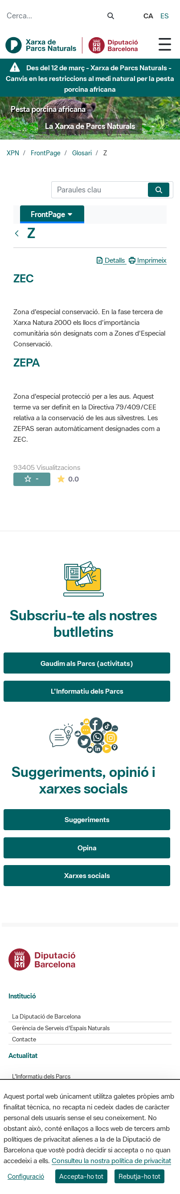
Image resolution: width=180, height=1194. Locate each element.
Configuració (26, 1176)
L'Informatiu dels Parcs (87, 691)
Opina (87, 847)
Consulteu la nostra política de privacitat (111, 1160)
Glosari (82, 153)
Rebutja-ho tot (139, 1176)
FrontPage (46, 153)
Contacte (24, 1039)
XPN (13, 153)
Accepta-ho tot (81, 1176)
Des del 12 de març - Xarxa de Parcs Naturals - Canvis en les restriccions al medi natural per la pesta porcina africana (90, 78)
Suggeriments (87, 819)
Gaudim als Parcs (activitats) (87, 663)
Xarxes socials (87, 875)
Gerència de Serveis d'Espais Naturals (61, 1028)
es (164, 15)
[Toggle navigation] (164, 44)
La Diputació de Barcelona (46, 1016)
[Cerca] (97, 189)
